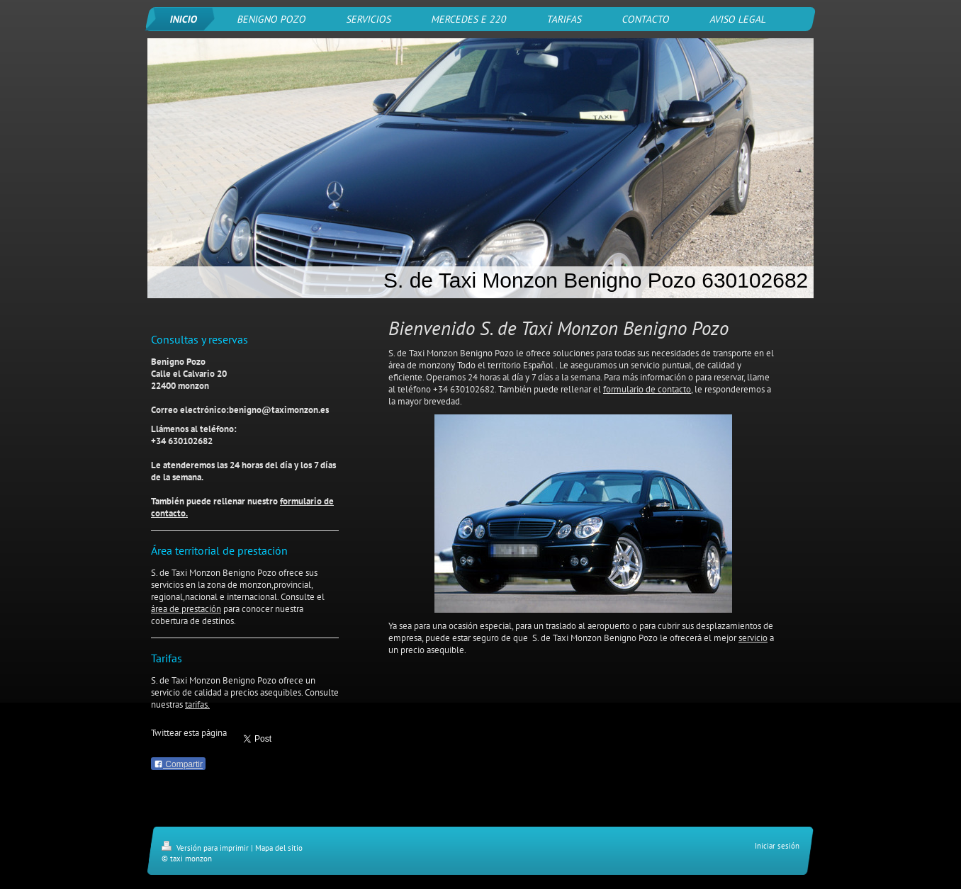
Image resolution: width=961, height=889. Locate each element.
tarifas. (197, 704)
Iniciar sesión (777, 846)
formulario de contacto (647, 389)
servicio (753, 638)
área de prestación (186, 609)
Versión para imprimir (206, 848)
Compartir (178, 764)
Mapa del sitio (279, 848)
